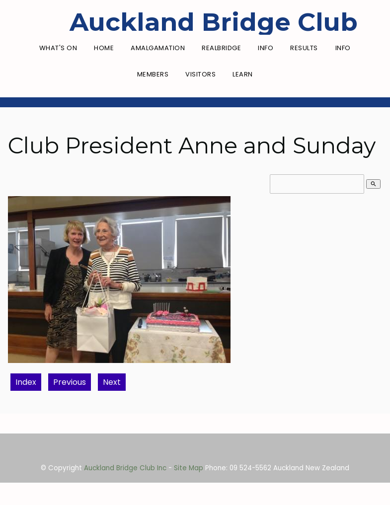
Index (25, 382)
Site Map (188, 468)
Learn (243, 74)
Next (112, 382)
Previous (69, 382)
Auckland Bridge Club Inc (125, 468)
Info (265, 48)
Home (104, 48)
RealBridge (221, 48)
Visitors (200, 74)
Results (304, 48)
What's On (58, 48)
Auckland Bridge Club (214, 22)
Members (153, 74)
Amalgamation (158, 48)
